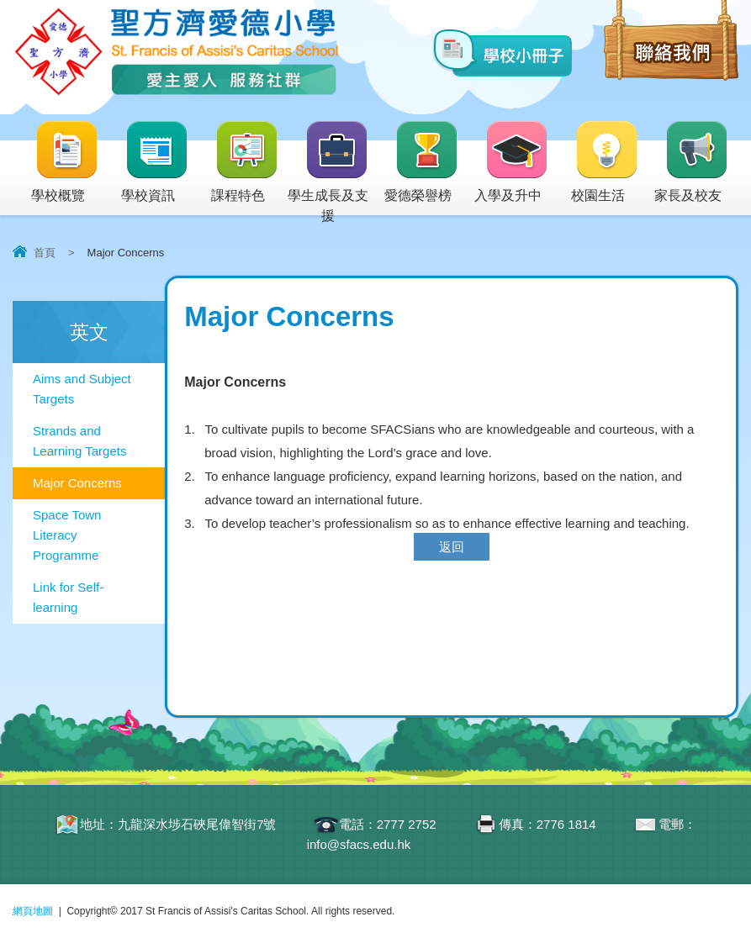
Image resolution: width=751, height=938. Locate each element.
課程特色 (245, 163)
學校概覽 (65, 163)
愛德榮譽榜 (421, 163)
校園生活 (605, 163)
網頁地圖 (33, 911)
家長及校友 (691, 163)
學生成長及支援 (328, 173)
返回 (451, 547)
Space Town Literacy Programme (67, 535)
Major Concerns (77, 483)
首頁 (45, 252)
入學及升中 (511, 163)
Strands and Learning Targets (79, 441)
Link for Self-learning (68, 597)
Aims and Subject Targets (82, 389)
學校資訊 (155, 163)
